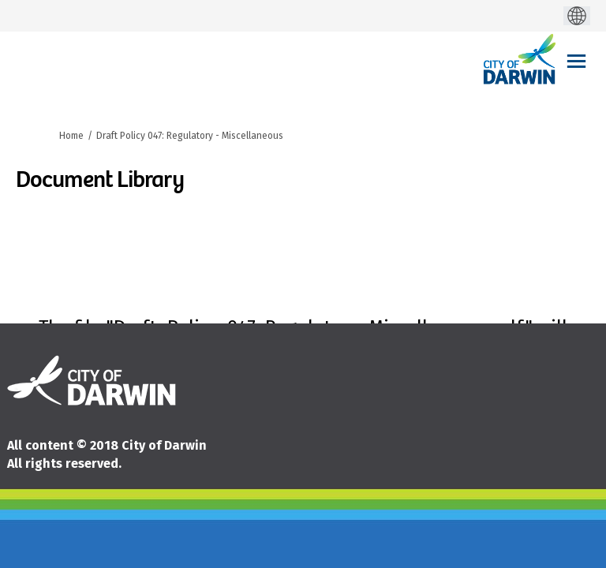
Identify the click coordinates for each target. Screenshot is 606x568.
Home (71, 135)
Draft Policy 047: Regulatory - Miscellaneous (189, 135)
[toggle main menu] (576, 61)
